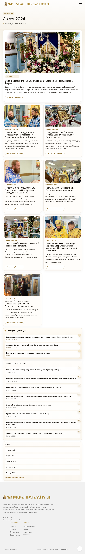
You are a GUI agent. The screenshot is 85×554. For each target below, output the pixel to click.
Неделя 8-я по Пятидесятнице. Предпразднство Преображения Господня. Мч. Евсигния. (20, 190)
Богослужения (15, 535)
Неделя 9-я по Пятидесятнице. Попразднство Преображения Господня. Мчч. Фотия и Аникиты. (20, 135)
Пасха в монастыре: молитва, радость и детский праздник (28, 353)
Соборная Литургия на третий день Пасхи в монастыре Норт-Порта (32, 345)
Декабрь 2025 (11, 473)
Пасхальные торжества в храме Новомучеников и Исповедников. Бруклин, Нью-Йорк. (39, 337)
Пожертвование (29, 526)
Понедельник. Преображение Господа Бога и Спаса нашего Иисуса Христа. (60, 135)
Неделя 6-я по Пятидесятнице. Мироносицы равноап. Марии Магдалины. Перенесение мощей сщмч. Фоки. (61, 247)
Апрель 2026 (10, 450)
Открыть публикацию (15, 97)
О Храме (13, 529)
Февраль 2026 (11, 461)
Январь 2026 (10, 467)
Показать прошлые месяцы (14, 477)
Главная (13, 526)
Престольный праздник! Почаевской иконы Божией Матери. (22, 244)
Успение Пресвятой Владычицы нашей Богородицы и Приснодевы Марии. (39, 82)
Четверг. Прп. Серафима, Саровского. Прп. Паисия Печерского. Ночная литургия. (19, 304)
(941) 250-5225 (10, 517)
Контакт (26, 529)
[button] (81, 4)
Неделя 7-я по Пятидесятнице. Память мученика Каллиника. (60, 189)
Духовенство (14, 532)
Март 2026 (10, 456)
